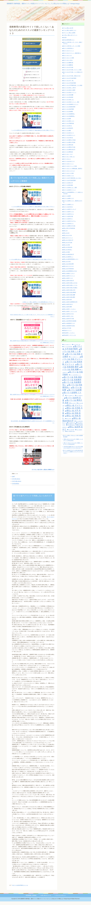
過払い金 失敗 (66, 248)
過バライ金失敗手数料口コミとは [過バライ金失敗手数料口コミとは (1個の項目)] (75, 378)
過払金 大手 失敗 (67, 331)
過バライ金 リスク (67, 59)
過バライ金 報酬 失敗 (68, 66)
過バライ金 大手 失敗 (68, 70)
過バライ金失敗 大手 (68, 186)
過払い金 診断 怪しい (68, 260)
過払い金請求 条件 (67, 303)
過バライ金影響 (67, 199)
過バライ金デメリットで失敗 (70, 169)
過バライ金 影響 (67, 122)
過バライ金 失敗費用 (68, 115)
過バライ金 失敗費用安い (69, 117)
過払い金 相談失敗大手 (68, 258)
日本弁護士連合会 (16, 482)
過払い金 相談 (66, 255)
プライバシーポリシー (60, 898)
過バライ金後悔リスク (68, 208)
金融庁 (13, 480)
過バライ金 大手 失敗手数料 (69, 81)
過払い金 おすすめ (67, 239)
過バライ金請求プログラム (69, 224)
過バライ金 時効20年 (68, 131)
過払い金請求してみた (68, 319)
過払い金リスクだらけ (68, 269)
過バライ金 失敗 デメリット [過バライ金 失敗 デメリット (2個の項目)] (72, 362)
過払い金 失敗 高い (67, 253)
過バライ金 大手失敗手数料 (69, 86)
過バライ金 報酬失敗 (68, 68)
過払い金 (65, 234)
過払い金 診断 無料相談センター (70, 262)
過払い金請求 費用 (67, 310)
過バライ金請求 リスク (68, 215)
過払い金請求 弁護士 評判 (69, 293)
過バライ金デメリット (68, 167)
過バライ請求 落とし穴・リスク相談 (71, 49)
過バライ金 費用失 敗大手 (69, 153)
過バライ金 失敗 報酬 (68, 98)
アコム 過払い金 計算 (68, 31)
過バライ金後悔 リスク (68, 202)
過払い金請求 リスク (68, 281)
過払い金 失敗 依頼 (67, 250)
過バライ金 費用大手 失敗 (69, 150)
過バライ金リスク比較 (68, 176)
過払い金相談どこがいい (69, 277)
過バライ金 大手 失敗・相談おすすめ (71, 79)
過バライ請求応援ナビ (68, 51)
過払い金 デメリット (68, 241)
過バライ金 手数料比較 (68, 126)
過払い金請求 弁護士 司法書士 (70, 291)
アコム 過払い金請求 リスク (69, 33)
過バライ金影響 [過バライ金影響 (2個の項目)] (75, 393)
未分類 (64, 41)
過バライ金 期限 (67, 134)
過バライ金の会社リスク (69, 165)
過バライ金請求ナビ (68, 222)
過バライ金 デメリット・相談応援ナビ (72, 56)
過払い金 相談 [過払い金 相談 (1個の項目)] (68, 422)
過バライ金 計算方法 (68, 141)
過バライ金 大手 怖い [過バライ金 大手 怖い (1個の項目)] (76, 348)
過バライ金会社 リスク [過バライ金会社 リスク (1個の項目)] (67, 348)
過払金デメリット (67, 334)
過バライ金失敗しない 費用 (70, 191)
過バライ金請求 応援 (68, 220)
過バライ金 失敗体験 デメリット (70, 107)
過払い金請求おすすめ (68, 317)
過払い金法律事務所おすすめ (70, 274)
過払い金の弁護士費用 (68, 267)
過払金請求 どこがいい (69, 336)
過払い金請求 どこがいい (69, 312)
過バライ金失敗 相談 (68, 188)
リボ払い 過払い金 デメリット (70, 38)
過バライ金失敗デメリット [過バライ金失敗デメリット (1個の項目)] (74, 360)
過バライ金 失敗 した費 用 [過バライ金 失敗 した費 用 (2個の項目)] (72, 355)
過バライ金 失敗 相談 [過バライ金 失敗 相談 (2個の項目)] (73, 381)
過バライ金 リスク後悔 (68, 61)
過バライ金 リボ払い (68, 63)
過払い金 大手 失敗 (67, 246)
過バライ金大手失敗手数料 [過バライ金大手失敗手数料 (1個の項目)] (68, 350)
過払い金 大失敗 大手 (68, 243)
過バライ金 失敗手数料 (68, 112)
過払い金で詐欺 (67, 265)
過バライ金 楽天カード (68, 136)
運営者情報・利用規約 (31, 898)
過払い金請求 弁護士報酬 (69, 298)
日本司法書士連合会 (16, 484)
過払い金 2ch (66, 236)
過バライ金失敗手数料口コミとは (20, 888)
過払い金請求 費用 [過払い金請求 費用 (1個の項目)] (71, 433)
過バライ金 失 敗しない (69, 160)
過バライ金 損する (67, 129)
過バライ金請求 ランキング (69, 212)
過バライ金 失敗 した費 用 (69, 91)
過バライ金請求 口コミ (68, 217)
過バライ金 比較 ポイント (69, 138)
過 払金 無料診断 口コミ (69, 43)
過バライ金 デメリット (68, 54)
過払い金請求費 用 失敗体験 (69, 324)
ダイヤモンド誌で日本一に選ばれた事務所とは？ (43, 473)
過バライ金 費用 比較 (68, 148)
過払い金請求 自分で (68, 307)
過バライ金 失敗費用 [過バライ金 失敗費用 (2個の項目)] (72, 383)
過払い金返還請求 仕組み (69, 329)
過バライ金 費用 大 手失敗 (69, 143)
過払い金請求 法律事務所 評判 (70, 305)
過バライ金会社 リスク (68, 179)
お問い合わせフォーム (46, 898)
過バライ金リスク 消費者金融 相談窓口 (72, 172)
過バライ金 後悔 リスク (68, 124)
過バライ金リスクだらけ (69, 174)
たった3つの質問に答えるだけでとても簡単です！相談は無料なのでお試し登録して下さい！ (33, 133)
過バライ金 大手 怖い (68, 84)
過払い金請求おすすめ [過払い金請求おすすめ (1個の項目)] (71, 426)
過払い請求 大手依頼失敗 (69, 231)
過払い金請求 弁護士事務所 (69, 296)
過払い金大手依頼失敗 (68, 272)
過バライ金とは (67, 162)
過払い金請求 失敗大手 (68, 284)
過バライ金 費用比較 (68, 155)
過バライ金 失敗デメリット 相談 (71, 105)
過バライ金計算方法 (68, 210)
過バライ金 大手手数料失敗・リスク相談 (72, 88)
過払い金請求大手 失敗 (68, 322)
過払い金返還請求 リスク (69, 326)
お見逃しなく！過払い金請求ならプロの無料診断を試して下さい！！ (39, 305)
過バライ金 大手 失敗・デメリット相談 (72, 73)
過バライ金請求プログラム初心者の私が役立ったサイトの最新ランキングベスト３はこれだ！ (73, 455)
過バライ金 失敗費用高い (69, 119)
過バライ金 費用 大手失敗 (69, 146)
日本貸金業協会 (15, 487)
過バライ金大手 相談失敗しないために (72, 181)
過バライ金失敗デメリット (69, 193)
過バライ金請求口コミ (68, 227)
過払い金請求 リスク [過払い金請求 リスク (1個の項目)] (70, 427)
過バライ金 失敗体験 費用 (69, 110)
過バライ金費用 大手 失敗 (69, 229)
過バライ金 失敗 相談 (68, 100)
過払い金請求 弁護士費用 (69, 300)
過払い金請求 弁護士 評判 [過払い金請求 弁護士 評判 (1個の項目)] (71, 428)
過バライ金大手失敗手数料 (69, 184)
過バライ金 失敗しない (68, 103)
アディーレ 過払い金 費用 (69, 36)
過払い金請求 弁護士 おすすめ (70, 286)
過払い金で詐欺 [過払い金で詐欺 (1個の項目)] (73, 406)
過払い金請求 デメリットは (70, 315)
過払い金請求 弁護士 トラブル (70, 288)
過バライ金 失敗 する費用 (69, 93)
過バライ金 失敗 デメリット (69, 96)
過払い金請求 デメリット (69, 279)
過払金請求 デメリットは (69, 338)
